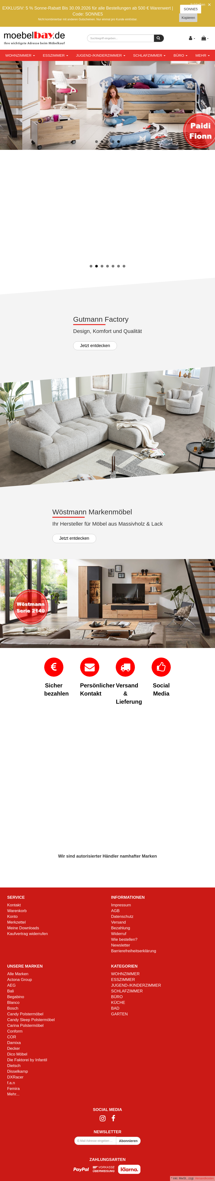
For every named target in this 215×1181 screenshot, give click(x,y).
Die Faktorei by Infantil (27, 1060)
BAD (115, 1008)
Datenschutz (122, 916)
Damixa (14, 1042)
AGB (115, 911)
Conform (14, 1031)
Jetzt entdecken (95, 345)
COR (11, 1037)
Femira (13, 1088)
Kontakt (14, 905)
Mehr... (13, 1094)
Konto (12, 916)
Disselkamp (17, 1071)
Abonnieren (128, 1141)
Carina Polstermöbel (25, 1025)
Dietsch (14, 1065)
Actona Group (19, 979)
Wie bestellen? (124, 939)
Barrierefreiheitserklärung (133, 951)
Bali (10, 991)
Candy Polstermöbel (25, 1014)
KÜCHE (118, 1002)
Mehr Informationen (71, 247)
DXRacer (15, 1077)
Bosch (12, 1008)
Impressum (121, 905)
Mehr (202, 55)
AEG (11, 985)
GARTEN (119, 1014)
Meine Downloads (23, 928)
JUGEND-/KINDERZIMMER (100, 55)
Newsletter (120, 945)
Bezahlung (120, 928)
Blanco (13, 1002)
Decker (13, 1048)
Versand (118, 922)
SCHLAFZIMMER (149, 55)
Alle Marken (17, 974)
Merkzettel (16, 922)
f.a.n (11, 1083)
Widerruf (118, 933)
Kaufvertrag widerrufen (27, 933)
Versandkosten (204, 1178)
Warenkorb (17, 911)
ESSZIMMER (55, 55)
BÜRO (180, 55)
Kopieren (188, 18)
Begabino (15, 997)
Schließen (197, 4)
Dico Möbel (17, 1054)
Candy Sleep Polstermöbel (31, 1020)
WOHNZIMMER (20, 55)
